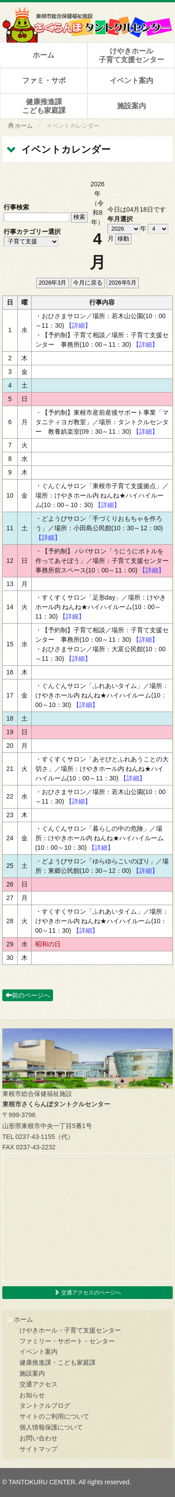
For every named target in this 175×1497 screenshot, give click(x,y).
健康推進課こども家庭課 (44, 106)
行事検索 (16, 207)
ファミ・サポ (44, 80)
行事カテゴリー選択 (32, 231)
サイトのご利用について (54, 1416)
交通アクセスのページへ (87, 1292)
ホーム (43, 55)
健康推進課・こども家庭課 (57, 1362)
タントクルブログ (44, 1405)
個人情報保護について (51, 1427)
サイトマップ (38, 1449)
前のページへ (27, 995)
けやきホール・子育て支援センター (70, 1330)
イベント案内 (131, 80)
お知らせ (32, 1395)
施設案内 (131, 106)
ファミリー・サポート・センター (67, 1341)
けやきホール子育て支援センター (131, 55)
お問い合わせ (38, 1438)
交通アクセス (38, 1384)
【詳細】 (78, 325)
